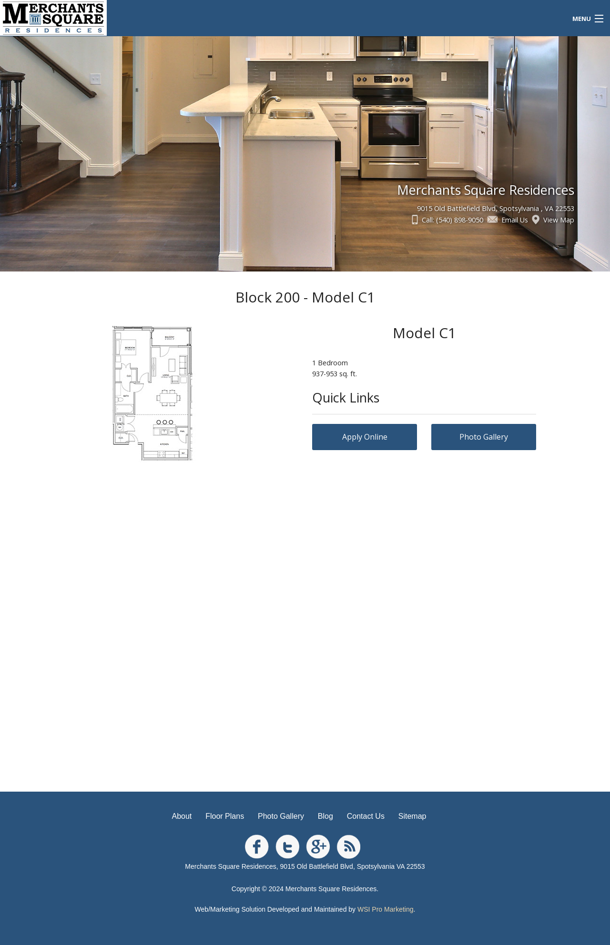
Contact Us (366, 816)
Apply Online (364, 437)
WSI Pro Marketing (385, 909)
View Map (558, 219)
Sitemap (412, 816)
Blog (325, 816)
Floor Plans (224, 816)
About (182, 816)
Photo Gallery (483, 437)
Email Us (514, 219)
